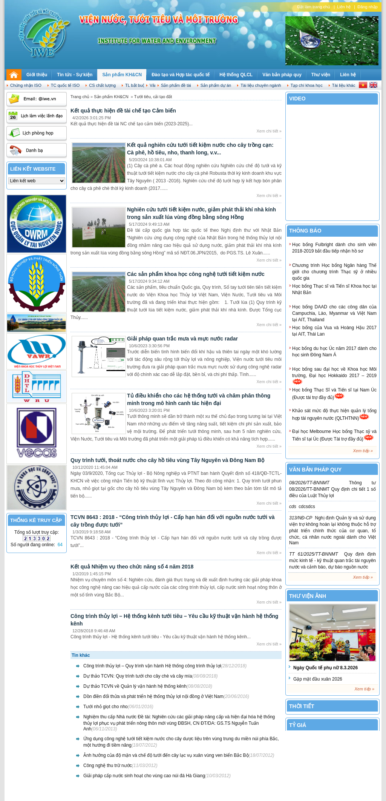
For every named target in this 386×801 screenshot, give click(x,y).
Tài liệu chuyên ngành (260, 85)
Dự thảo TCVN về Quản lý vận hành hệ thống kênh (135, 686)
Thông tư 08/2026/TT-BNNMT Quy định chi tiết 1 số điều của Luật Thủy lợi (332, 489)
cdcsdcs (302, 506)
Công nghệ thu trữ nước (107, 765)
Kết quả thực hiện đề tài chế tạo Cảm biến (123, 111)
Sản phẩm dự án (216, 85)
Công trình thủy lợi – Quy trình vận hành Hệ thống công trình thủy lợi (152, 666)
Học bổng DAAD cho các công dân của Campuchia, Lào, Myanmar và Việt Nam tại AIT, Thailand (334, 313)
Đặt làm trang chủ (313, 7)
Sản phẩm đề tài (176, 85)
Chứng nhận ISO (25, 85)
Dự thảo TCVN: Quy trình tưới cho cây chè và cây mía (137, 676)
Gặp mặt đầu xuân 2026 (317, 679)
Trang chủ (79, 96)
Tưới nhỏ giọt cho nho (105, 706)
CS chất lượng (102, 85)
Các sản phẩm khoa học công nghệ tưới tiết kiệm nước (196, 274)
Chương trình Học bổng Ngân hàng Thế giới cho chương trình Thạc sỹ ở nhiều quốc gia (334, 272)
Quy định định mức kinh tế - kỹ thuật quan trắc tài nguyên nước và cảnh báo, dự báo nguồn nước (332, 560)
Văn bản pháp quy (282, 74)
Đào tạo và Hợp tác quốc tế (181, 74)
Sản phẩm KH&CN (122, 74)
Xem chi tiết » (269, 131)
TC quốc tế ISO (65, 85)
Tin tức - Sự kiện (74, 74)
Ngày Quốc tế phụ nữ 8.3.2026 (325, 667)
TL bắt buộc (136, 85)
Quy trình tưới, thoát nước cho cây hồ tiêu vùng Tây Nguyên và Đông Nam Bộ (167, 460)
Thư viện (320, 74)
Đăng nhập (367, 7)
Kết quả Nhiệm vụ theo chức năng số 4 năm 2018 (131, 567)
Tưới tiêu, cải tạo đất (153, 96)
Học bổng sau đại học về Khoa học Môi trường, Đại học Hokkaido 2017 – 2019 (334, 376)
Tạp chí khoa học (307, 85)
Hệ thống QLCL (236, 74)
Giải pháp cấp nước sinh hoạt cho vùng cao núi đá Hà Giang (144, 775)
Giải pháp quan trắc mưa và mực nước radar (182, 339)
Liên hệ (344, 7)
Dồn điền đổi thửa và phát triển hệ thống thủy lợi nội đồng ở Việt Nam (153, 696)
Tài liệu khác (343, 85)
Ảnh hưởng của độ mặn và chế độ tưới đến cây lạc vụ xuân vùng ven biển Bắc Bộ (166, 755)
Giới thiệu (36, 74)
